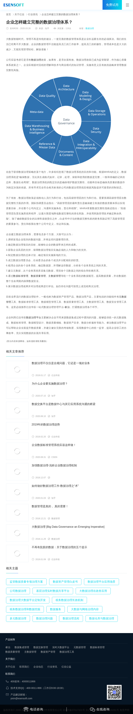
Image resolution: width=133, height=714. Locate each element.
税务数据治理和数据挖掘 (25, 609)
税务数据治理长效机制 (69, 600)
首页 (8, 14)
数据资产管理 (48, 651)
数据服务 (55, 609)
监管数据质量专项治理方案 (26, 581)
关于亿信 (19, 14)
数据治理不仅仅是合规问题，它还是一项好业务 (61, 363)
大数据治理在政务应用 (93, 590)
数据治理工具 (67, 651)
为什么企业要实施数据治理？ (50, 383)
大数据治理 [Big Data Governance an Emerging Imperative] (68, 526)
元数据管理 (80, 647)
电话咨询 (33, 709)
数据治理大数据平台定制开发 (28, 600)
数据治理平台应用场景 (101, 581)
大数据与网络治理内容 (85, 609)
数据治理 (90, 28)
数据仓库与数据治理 (101, 618)
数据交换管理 (40, 647)
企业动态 (38, 666)
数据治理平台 (33, 317)
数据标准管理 (20, 276)
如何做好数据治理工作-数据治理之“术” (55, 485)
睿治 (67, 307)
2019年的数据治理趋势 (46, 424)
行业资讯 (33, 14)
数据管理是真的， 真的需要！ (50, 506)
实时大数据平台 (60, 647)
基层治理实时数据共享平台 (52, 590)
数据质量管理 (38, 276)
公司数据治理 (18, 590)
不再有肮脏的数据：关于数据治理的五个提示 (59, 547)
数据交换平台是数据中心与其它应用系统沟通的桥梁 (63, 404)
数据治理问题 (44, 618)
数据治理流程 (71, 618)
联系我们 (24, 666)
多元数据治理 (18, 618)
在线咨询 (100, 709)
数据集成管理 (22, 647)
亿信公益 (66, 666)
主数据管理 (54, 276)
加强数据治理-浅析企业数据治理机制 (54, 465)
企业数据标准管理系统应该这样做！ (54, 444)
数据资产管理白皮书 (65, 581)
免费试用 (112, 5)
